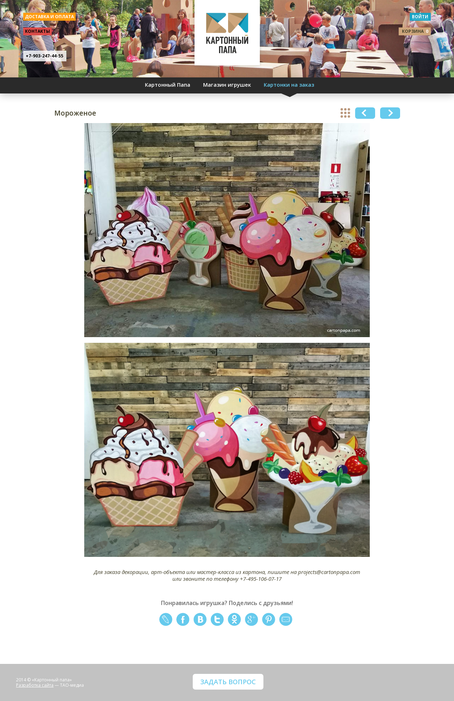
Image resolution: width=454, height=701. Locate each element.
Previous (365, 113)
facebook (183, 619)
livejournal (165, 619)
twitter (217, 619)
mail (285, 619)
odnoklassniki (234, 619)
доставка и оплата (49, 17)
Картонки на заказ (289, 84)
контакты (37, 31)
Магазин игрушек (227, 84)
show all (345, 113)
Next (390, 113)
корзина (415, 31)
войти (420, 17)
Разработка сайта (35, 685)
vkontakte (200, 619)
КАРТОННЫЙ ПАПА (227, 35)
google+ (251, 619)
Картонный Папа (167, 84)
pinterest (268, 619)
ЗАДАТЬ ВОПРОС (228, 681)
